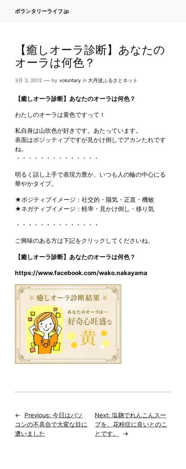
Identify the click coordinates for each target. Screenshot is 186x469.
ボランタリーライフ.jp (42, 11)
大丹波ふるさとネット (113, 80)
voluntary (70, 80)
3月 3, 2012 (28, 80)
